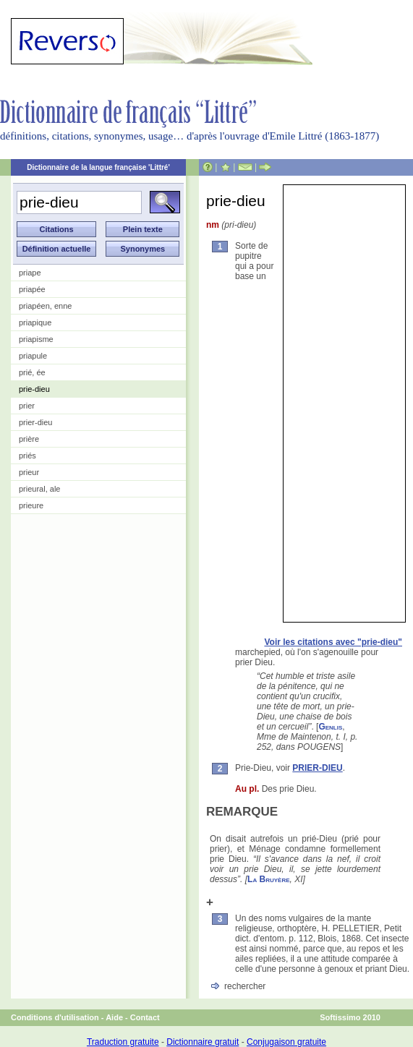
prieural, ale (39, 488)
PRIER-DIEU (317, 768)
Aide (114, 1017)
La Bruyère (268, 879)
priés (27, 455)
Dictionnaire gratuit (202, 1042)
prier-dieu (35, 422)
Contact (145, 1017)
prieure (31, 505)
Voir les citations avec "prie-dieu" (333, 642)
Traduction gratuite (123, 1042)
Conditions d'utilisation (55, 1017)
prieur (29, 472)
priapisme (36, 339)
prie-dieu (34, 389)
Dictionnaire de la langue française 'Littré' (98, 167)
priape (30, 272)
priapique (35, 322)
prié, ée (32, 372)
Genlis (330, 727)
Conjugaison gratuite (286, 1042)
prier (27, 405)
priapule (33, 355)
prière (29, 439)
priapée (32, 289)
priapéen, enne (45, 306)
